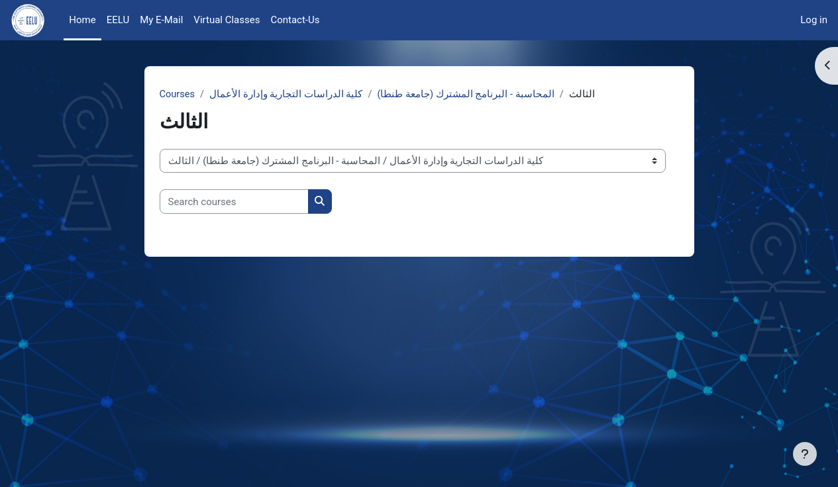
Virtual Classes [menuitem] (226, 20)
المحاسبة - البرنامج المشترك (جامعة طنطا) (467, 95)
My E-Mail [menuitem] (161, 20)
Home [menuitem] (82, 20)
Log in (813, 20)
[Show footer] (805, 454)
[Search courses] (234, 202)
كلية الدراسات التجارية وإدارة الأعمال (287, 95)
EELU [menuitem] (118, 20)
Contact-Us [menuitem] (294, 20)
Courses (178, 95)
